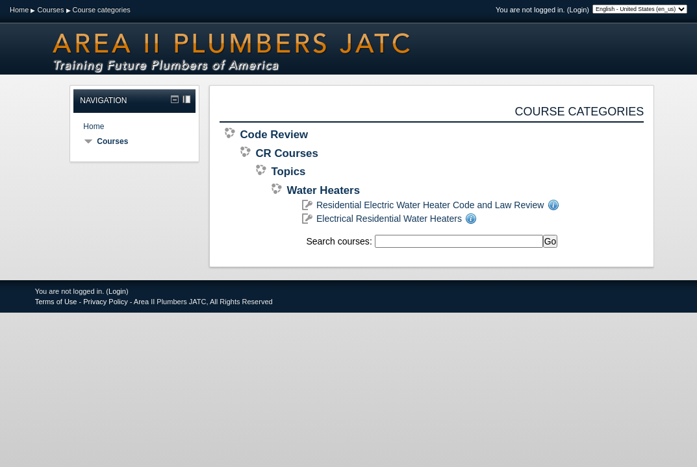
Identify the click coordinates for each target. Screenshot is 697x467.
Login (578, 10)
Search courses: (340, 241)
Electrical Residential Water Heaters (389, 218)
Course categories (102, 10)
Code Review (274, 134)
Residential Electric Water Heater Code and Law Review (430, 205)
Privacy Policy (105, 301)
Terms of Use (56, 301)
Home (19, 10)
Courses (50, 10)
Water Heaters (323, 190)
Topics (288, 171)
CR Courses (286, 153)
